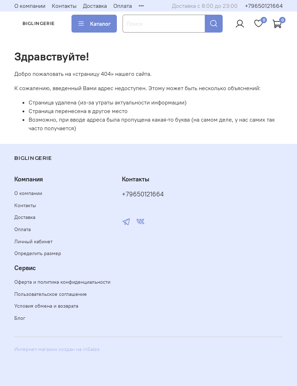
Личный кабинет (33, 241)
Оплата (122, 5)
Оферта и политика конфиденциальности (62, 282)
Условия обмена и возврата (46, 306)
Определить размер (37, 253)
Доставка (95, 5)
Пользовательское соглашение (50, 294)
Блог (19, 318)
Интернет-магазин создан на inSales (57, 349)
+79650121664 (264, 5)
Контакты (64, 5)
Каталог (94, 23)
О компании (29, 5)
